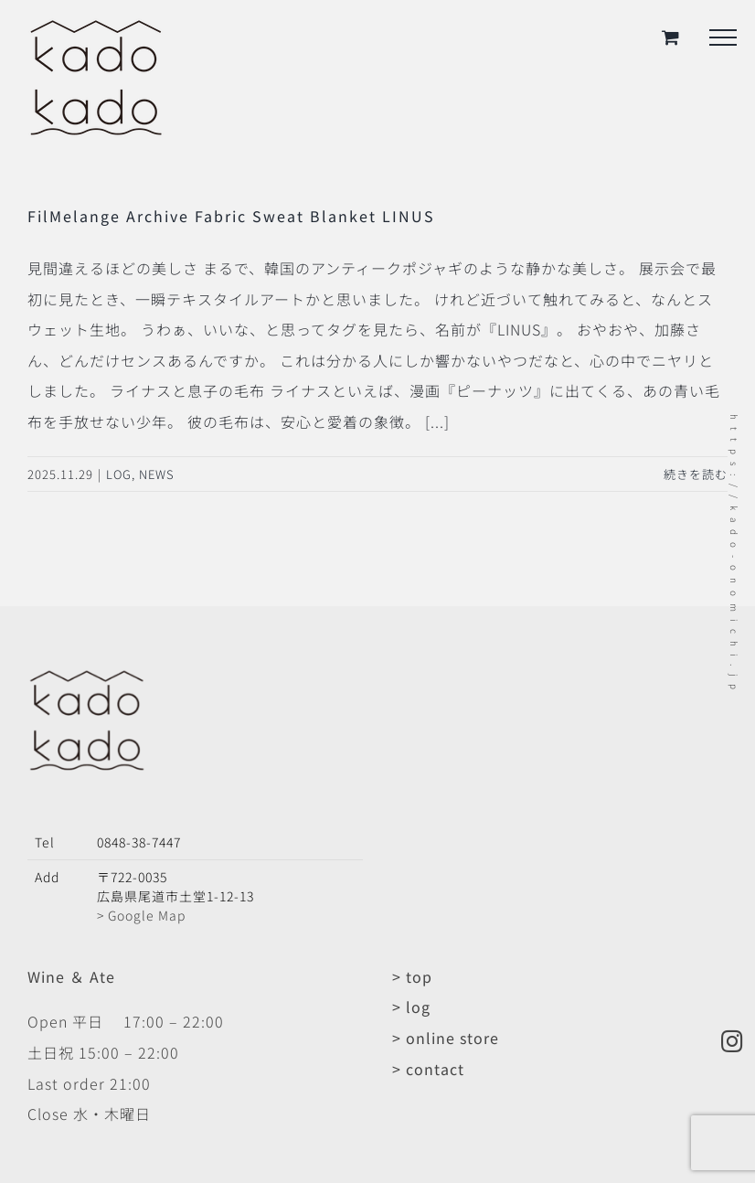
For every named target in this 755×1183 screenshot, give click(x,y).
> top (412, 976)
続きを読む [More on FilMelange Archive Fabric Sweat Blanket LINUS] (696, 474)
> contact (428, 1069)
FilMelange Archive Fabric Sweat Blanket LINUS (231, 216)
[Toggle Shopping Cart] (671, 37)
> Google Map (141, 915)
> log (411, 1007)
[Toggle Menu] (723, 37)
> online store (445, 1038)
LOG (119, 474)
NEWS (157, 474)
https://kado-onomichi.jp (734, 555)
